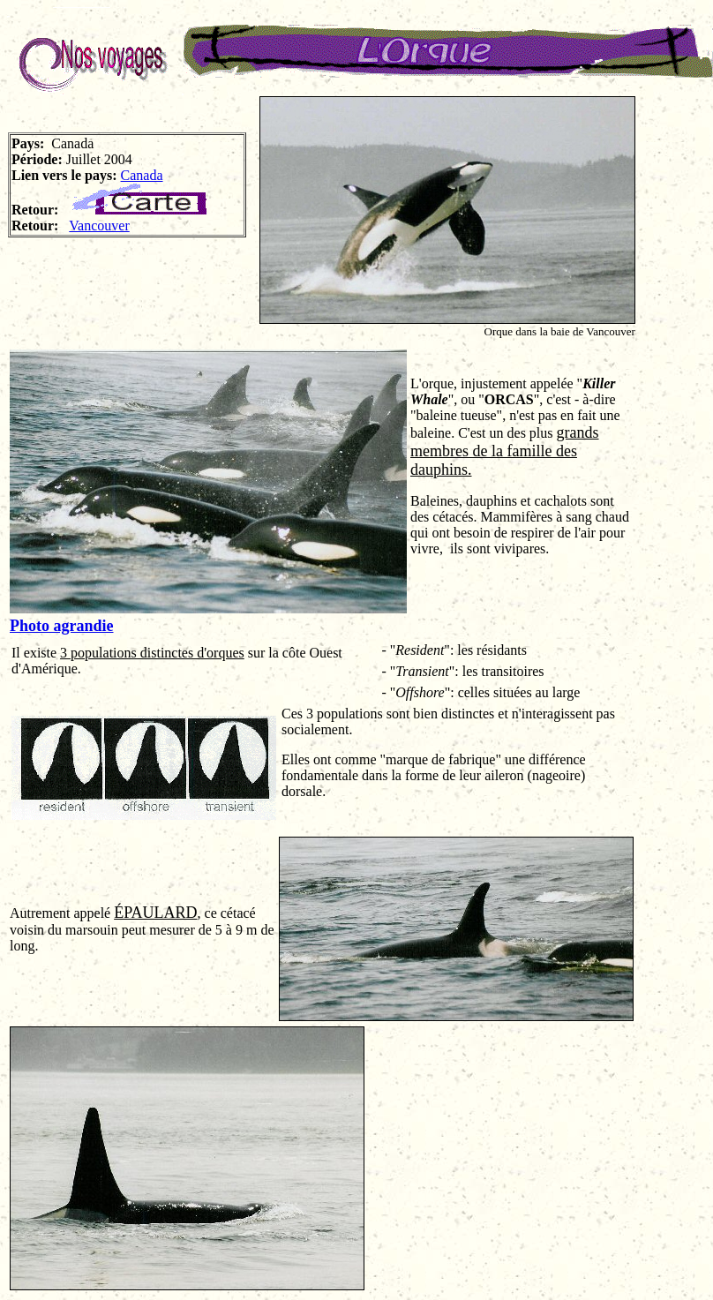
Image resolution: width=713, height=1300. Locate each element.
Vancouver (99, 225)
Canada (142, 175)
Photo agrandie (62, 626)
